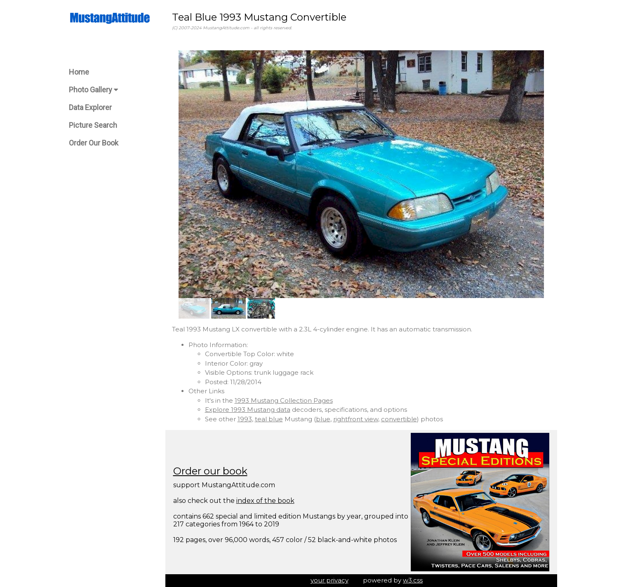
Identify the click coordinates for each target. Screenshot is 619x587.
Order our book (210, 471)
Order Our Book (93, 143)
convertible (399, 419)
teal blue (269, 419)
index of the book (265, 501)
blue (323, 419)
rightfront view (355, 419)
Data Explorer (90, 107)
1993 (245, 419)
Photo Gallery (93, 89)
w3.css (413, 580)
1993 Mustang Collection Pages (284, 400)
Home (79, 72)
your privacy (329, 580)
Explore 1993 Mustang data (247, 409)
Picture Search (93, 125)
